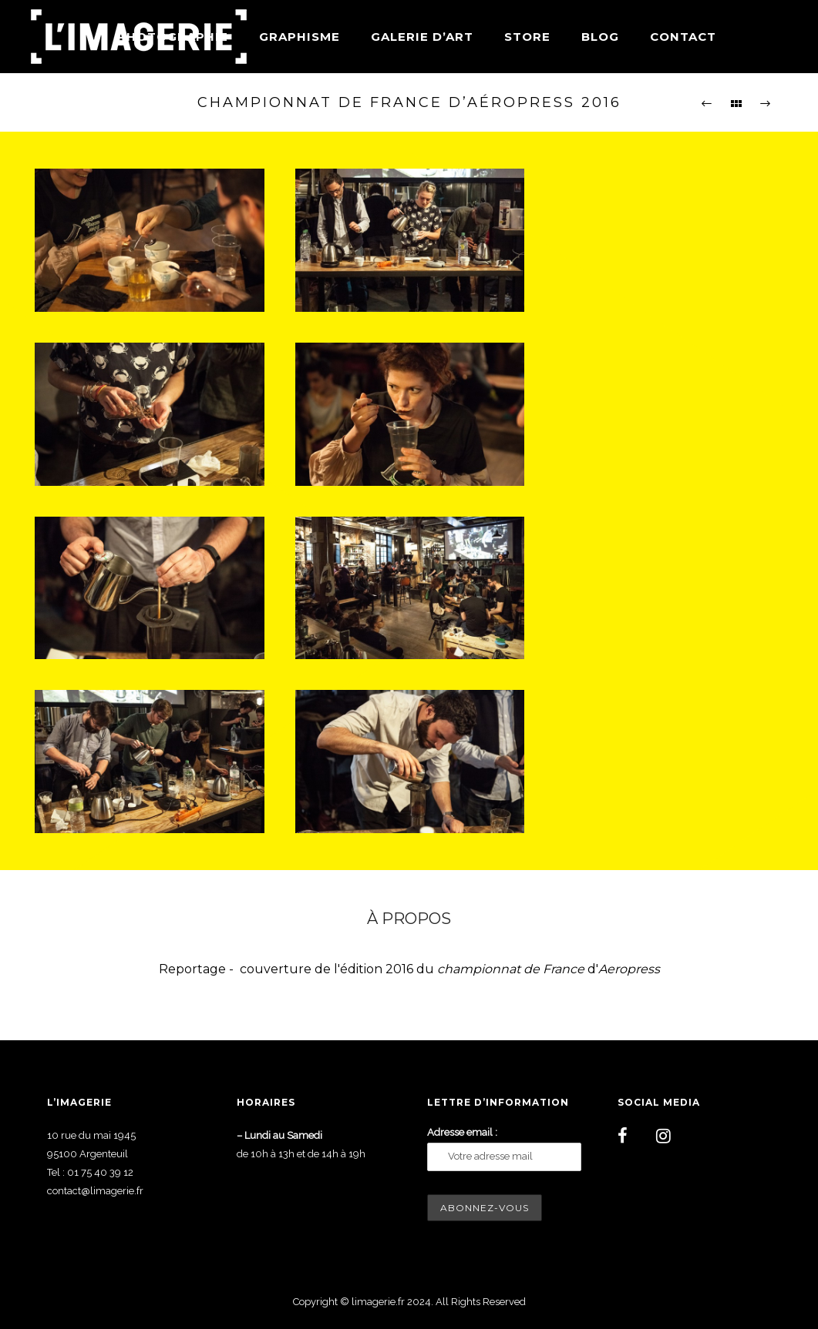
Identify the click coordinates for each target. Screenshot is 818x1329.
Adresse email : (462, 1132)
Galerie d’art (422, 36)
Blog (600, 36)
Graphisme (299, 36)
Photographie (172, 36)
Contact (683, 36)
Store (527, 36)
